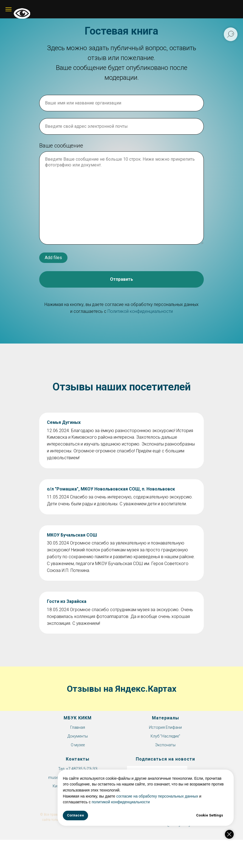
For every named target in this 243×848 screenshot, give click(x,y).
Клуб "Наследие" (165, 736)
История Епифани (165, 727)
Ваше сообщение (61, 145)
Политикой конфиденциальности (140, 311)
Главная (77, 727)
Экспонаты (165, 745)
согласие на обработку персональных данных (169, 796)
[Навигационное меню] (8, 9)
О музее (78, 745)
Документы (77, 736)
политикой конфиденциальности (132, 802)
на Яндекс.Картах (139, 688)
